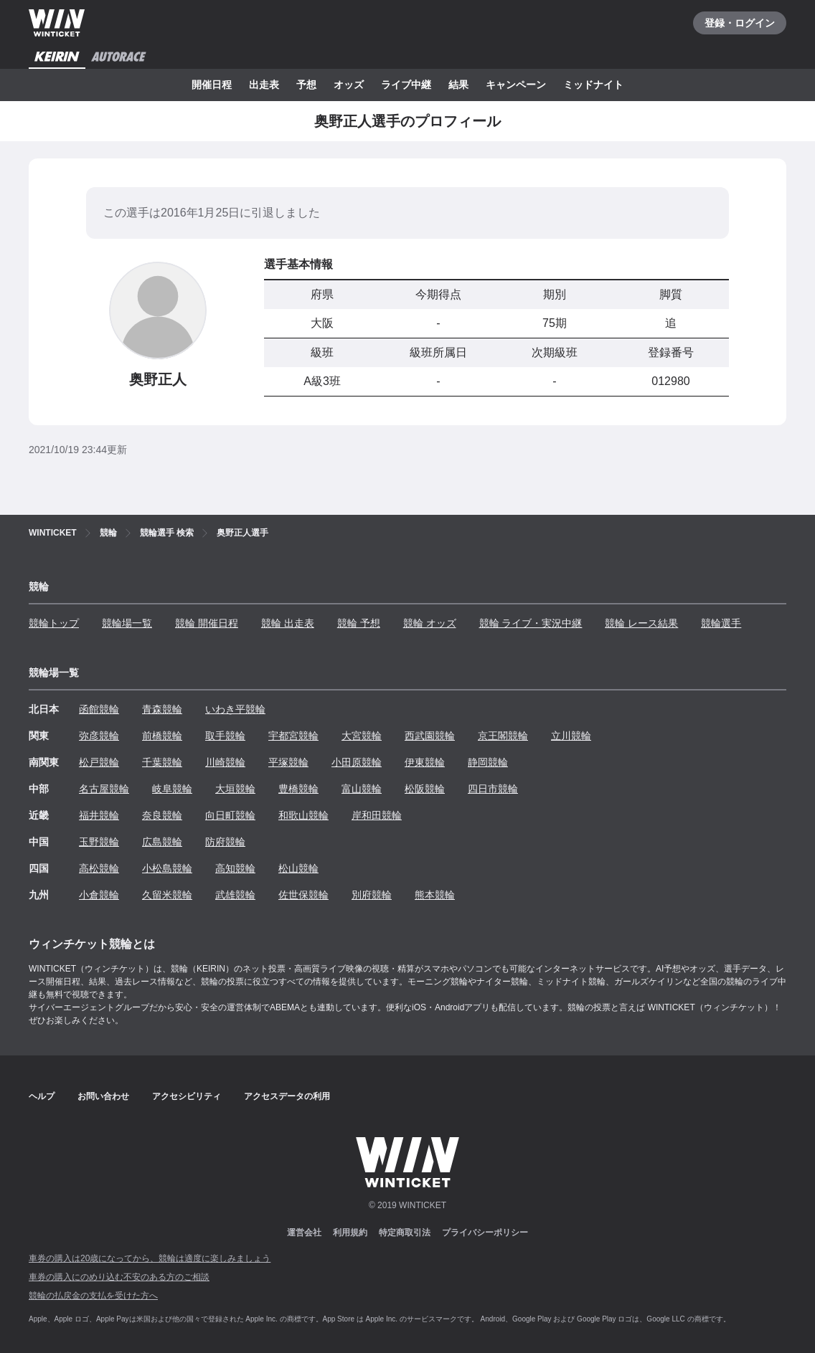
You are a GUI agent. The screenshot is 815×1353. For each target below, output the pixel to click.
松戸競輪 (99, 762)
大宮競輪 (361, 735)
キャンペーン (516, 84)
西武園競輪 (430, 735)
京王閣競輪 (503, 735)
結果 (458, 84)
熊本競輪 (435, 895)
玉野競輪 (99, 842)
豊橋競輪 (298, 788)
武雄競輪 (235, 895)
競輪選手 (721, 623)
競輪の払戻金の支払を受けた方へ (93, 1296)
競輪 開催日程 (206, 623)
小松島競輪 (167, 868)
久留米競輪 (167, 895)
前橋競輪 (162, 735)
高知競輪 (235, 868)
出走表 (264, 84)
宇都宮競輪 (293, 735)
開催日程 (212, 84)
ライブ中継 (406, 84)
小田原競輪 (356, 762)
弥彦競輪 (99, 735)
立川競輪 (571, 735)
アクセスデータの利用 (287, 1096)
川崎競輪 (225, 762)
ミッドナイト (593, 84)
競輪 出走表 (287, 623)
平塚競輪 (288, 762)
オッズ (349, 84)
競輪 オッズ (429, 623)
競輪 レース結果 (641, 623)
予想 (306, 84)
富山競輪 (361, 788)
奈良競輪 (162, 815)
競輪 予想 (358, 623)
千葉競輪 (162, 762)
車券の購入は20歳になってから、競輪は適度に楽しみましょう (149, 1258)
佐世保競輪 (303, 895)
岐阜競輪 (172, 788)
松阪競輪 (425, 788)
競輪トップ (54, 623)
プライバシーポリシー (485, 1233)
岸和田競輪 (377, 815)
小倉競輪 (99, 895)
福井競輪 (99, 815)
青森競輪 (162, 709)
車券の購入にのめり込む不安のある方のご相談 (119, 1277)
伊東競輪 (425, 762)
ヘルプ (42, 1096)
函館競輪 (99, 709)
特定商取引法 (404, 1233)
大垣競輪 (235, 788)
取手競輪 (225, 735)
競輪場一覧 (127, 623)
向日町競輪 (230, 815)
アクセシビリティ (186, 1096)
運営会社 (304, 1233)
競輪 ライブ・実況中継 (531, 623)
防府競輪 (225, 842)
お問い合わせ (103, 1096)
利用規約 (350, 1233)
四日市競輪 (493, 788)
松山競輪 (298, 868)
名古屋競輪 (104, 788)
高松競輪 (99, 868)
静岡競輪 (488, 762)
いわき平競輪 (235, 709)
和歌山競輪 (303, 815)
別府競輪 (372, 895)
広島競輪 (162, 842)
